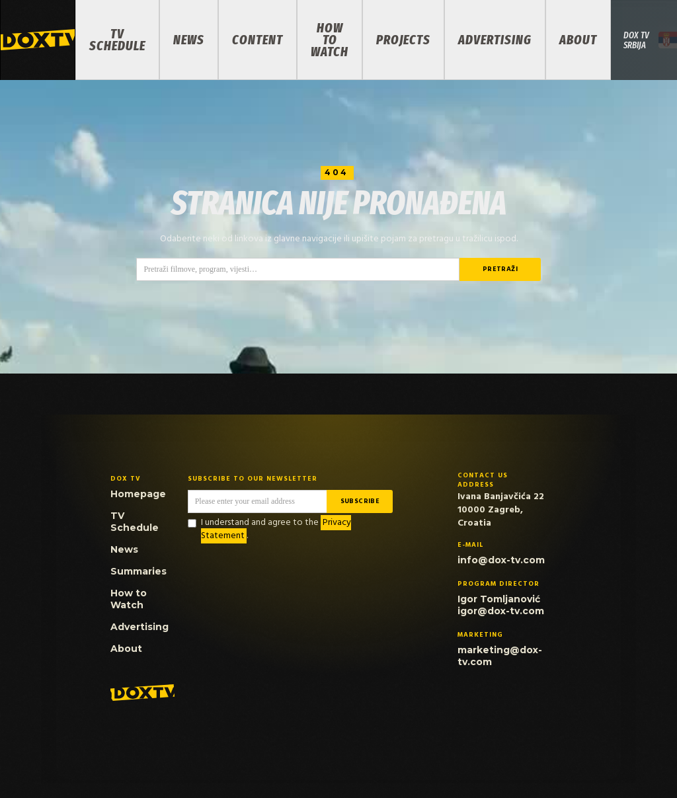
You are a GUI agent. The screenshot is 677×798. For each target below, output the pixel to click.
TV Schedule (117, 40)
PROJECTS (403, 40)
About (578, 40)
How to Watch (329, 40)
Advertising (495, 40)
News (188, 40)
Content (257, 40)
